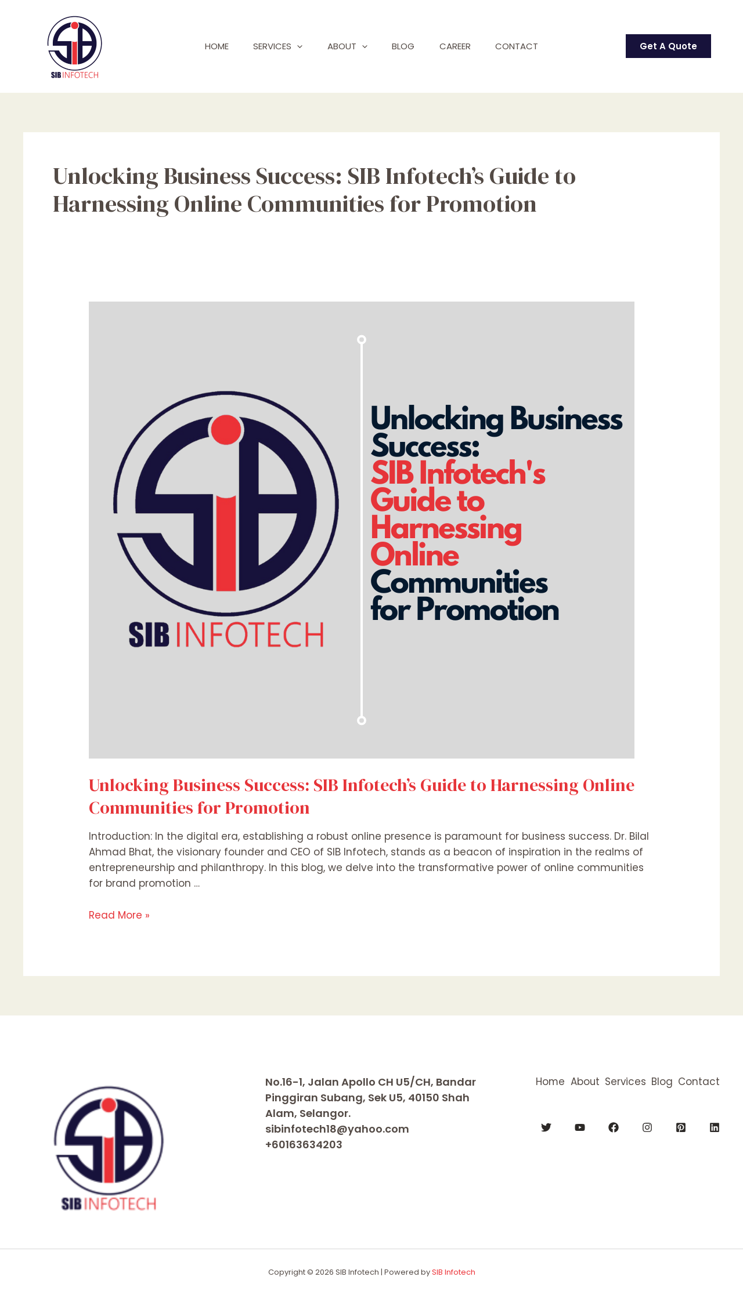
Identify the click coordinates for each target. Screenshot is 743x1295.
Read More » (119, 915)
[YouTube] (580, 1127)
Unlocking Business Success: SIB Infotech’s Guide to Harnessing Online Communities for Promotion (361, 796)
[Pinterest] (681, 1127)
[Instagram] (647, 1127)
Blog (405, 46)
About (345, 46)
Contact (527, 46)
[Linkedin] (714, 1127)
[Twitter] (546, 1127)
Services (271, 46)
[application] (290, 46)
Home (206, 46)
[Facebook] (613, 1127)
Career (461, 46)
